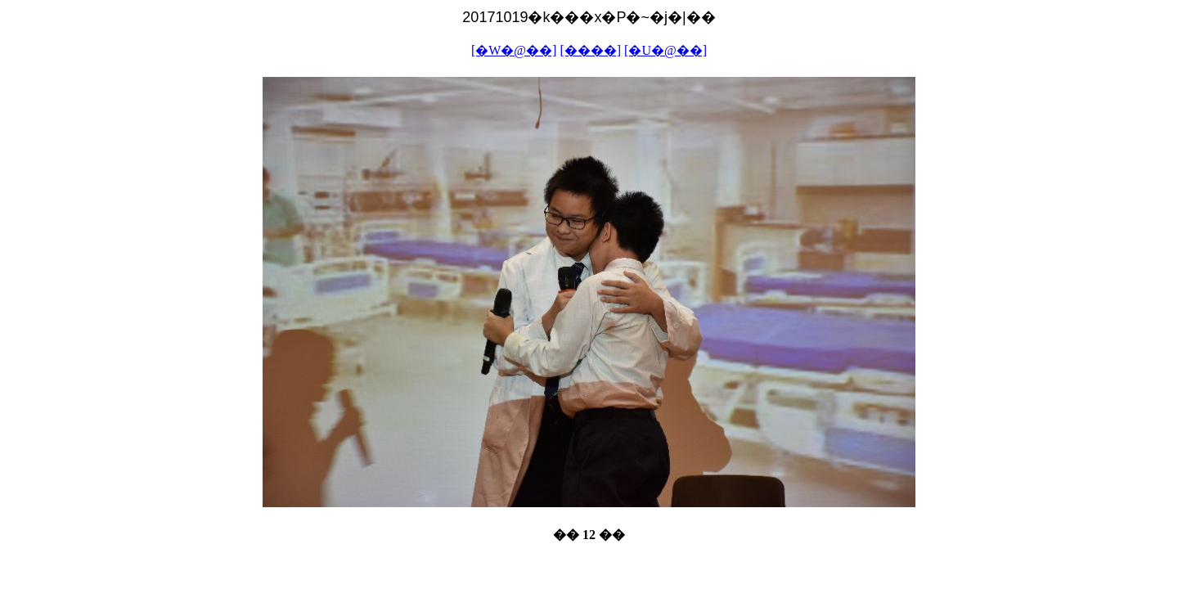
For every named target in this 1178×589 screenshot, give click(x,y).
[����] (590, 50)
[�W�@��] (514, 50)
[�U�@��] (665, 50)
